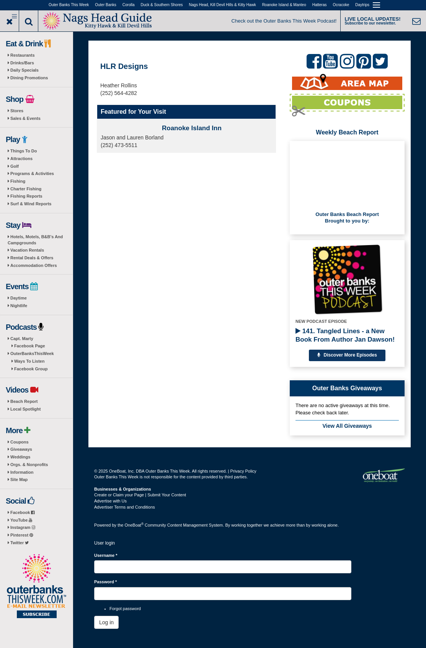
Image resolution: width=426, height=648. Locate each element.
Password (105, 581)
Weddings (20, 457)
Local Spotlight (25, 409)
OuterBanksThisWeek (32, 353)
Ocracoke (341, 5)
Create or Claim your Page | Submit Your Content (140, 495)
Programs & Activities (32, 173)
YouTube (21, 520)
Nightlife (18, 305)
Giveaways (21, 449)
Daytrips (362, 5)
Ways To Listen (29, 361)
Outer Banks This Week (69, 5)
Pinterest (21, 535)
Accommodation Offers (33, 265)
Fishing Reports (26, 196)
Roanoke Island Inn (192, 128)
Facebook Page (29, 346)
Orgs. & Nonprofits (29, 464)
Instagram (22, 527)
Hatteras (319, 5)
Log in (106, 622)
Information (22, 472)
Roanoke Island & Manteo (284, 5)
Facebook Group (30, 369)
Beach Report (24, 401)
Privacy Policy (243, 471)
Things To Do (23, 151)
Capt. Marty (21, 338)
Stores (16, 110)
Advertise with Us (110, 501)
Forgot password (125, 608)
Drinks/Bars (22, 63)
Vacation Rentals (27, 250)
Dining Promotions (29, 77)
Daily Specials (24, 70)
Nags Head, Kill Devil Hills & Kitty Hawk (222, 5)
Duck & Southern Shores (162, 5)
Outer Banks (105, 5)
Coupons (19, 442)
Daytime (18, 298)
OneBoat (134, 525)
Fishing (17, 181)
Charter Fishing (25, 189)
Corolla (128, 5)
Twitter (19, 542)
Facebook (22, 512)
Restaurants (22, 55)
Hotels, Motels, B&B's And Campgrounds (35, 239)
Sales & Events (25, 118)
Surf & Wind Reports (30, 203)
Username (106, 555)
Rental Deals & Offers (31, 257)
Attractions (21, 158)
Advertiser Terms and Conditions (124, 507)
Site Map (19, 479)
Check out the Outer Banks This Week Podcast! (284, 21)
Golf (14, 166)
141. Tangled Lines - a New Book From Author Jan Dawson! (345, 335)
